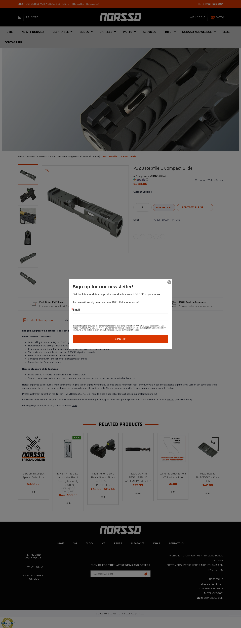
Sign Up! (120, 339)
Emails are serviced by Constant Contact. (122, 330)
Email (76, 309)
